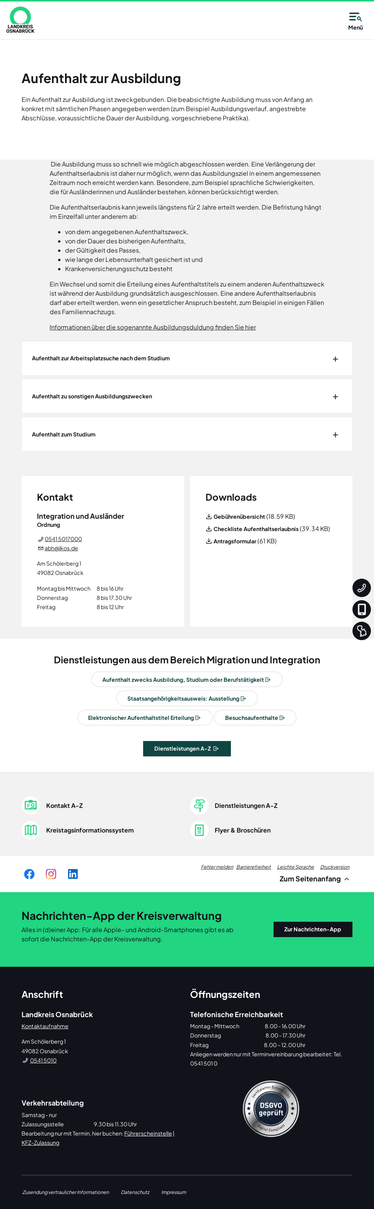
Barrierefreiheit (253, 867)
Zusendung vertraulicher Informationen (65, 1192)
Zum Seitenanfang (316, 878)
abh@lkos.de (61, 548)
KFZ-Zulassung (40, 1142)
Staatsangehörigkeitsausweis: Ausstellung (183, 698)
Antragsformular (235, 541)
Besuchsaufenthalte (251, 717)
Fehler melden (217, 867)
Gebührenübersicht (239, 516)
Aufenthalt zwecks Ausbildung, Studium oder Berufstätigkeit (183, 679)
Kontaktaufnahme (45, 1025)
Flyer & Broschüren (242, 830)
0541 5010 (43, 1060)
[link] (20, 19)
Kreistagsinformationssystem (90, 830)
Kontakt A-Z (64, 805)
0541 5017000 (63, 538)
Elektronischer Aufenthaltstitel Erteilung (141, 717)
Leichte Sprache (295, 867)
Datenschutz (135, 1192)
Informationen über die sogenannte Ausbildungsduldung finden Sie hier (153, 327)
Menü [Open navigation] (355, 20)
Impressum (173, 1192)
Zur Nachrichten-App (312, 929)
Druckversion (334, 867)
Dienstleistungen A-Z (183, 748)
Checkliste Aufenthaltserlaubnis (256, 528)
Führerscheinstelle (148, 1133)
